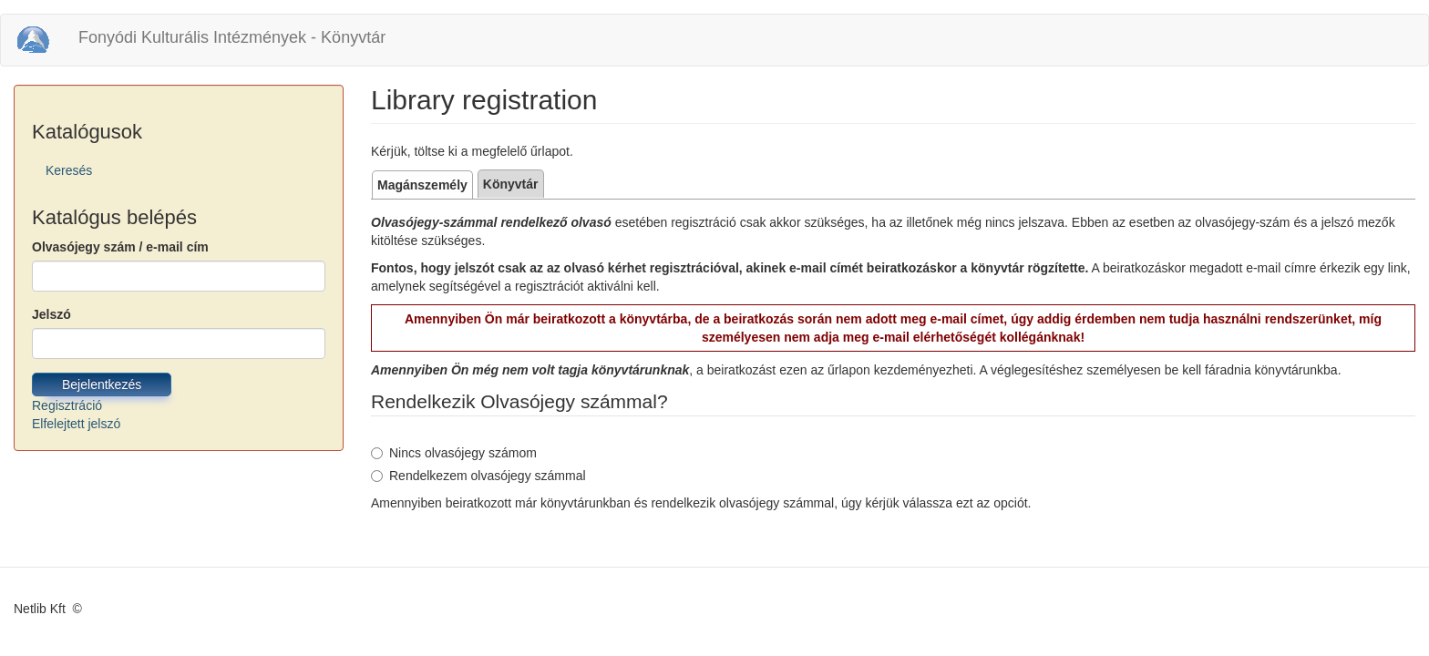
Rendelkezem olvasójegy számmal (478, 475)
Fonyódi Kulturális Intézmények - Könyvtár (232, 37)
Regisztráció (67, 405)
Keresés (69, 170)
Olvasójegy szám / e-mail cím (120, 247)
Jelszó (51, 314)
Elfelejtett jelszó (76, 423)
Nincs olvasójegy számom (454, 453)
